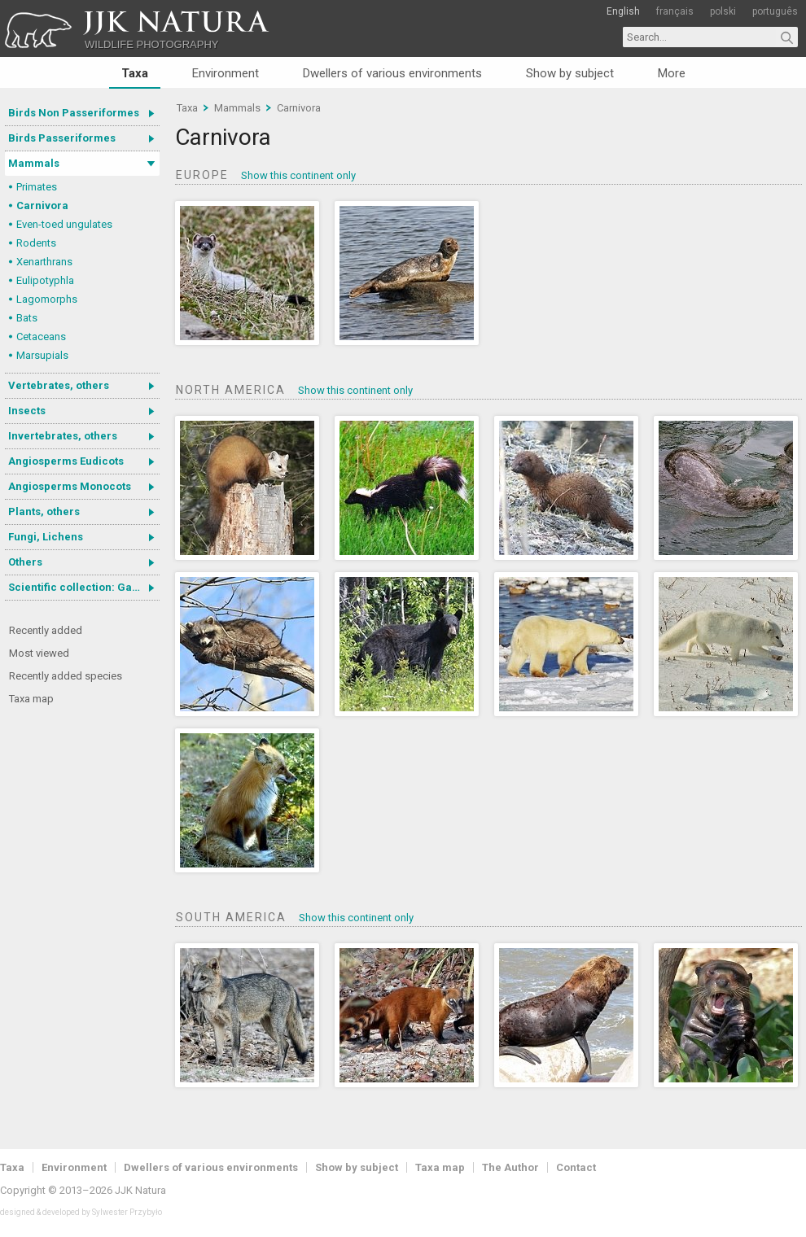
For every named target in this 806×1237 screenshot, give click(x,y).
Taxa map (31, 699)
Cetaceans (41, 336)
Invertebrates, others (62, 436)
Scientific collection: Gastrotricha (84, 587)
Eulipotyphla (45, 280)
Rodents (36, 243)
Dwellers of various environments (392, 73)
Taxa (134, 73)
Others (25, 562)
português (775, 11)
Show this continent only (298, 175)
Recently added (45, 630)
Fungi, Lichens (45, 537)
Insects (27, 410)
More (672, 73)
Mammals (33, 163)
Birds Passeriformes (62, 138)
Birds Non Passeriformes (73, 113)
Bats (26, 318)
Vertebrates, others (58, 385)
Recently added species (65, 676)
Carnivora (42, 205)
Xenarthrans (44, 262)
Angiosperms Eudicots (66, 461)
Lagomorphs (46, 299)
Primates (36, 187)
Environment (225, 73)
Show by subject (570, 73)
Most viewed (39, 653)
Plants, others (44, 511)
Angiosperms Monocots (69, 486)
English (623, 11)
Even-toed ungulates (64, 224)
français (675, 11)
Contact (576, 1167)
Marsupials (42, 355)
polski (723, 11)
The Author (510, 1167)
